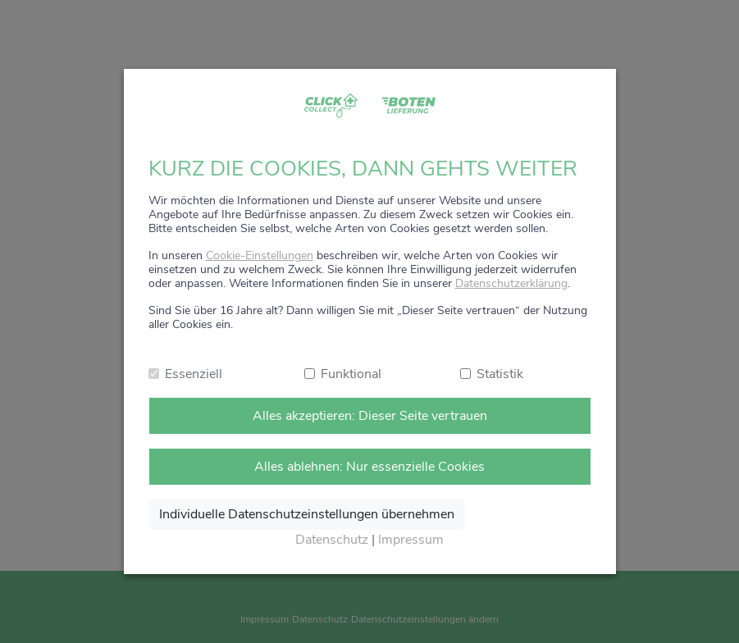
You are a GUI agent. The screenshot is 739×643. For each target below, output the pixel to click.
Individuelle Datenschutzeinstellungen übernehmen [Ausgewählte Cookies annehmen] (306, 514)
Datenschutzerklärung (511, 283)
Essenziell (193, 374)
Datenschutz (331, 540)
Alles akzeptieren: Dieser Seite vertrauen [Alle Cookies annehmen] (370, 416)
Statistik (500, 374)
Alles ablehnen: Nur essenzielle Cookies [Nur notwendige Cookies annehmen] (369, 467)
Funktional (351, 374)
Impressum (411, 540)
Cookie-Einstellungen (259, 255)
